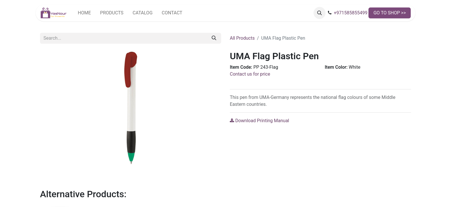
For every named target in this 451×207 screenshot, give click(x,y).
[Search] (214, 38)
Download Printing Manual (259, 120)
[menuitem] (84, 13)
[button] (320, 13)
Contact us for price (250, 74)
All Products (242, 38)
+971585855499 (350, 13)
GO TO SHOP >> (389, 13)
